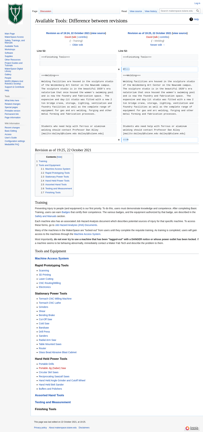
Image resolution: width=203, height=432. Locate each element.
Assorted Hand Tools (49, 395)
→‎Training (76, 40)
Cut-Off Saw (45, 319)
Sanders (43, 335)
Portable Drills (46, 364)
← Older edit (76, 44)
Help (196, 19)
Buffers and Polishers (50, 388)
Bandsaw (44, 327)
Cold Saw (44, 323)
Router (42, 348)
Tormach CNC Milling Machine (55, 298)
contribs (82, 37)
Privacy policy (40, 427)
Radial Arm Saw (47, 340)
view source (98, 33)
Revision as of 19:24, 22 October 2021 (68, 33)
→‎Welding (157, 40)
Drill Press (44, 331)
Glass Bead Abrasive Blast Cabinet (57, 352)
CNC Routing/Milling (50, 283)
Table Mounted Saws (50, 344)
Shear (42, 311)
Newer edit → (157, 44)
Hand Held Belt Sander (51, 384)
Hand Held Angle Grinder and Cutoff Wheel (62, 380)
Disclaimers (84, 427)
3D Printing (45, 274)
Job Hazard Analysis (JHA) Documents (76, 225)
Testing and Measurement (53, 402)
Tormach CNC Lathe (50, 302)
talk (74, 37)
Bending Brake (47, 315)
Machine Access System (87, 234)
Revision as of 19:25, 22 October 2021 (149, 33)
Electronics (45, 287)
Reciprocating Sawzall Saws (54, 376)
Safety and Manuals (45, 216)
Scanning (44, 270)
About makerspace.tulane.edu (62, 427)
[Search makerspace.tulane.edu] (180, 10)
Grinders (43, 307)
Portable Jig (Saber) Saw (52, 368)
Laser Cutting (46, 278)
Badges (66, 212)
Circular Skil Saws (48, 372)
